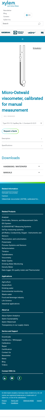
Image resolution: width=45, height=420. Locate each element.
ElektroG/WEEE (28, 401)
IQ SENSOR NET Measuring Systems (16, 226)
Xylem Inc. (7, 20)
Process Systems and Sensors (14, 245)
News (4, 359)
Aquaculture (7, 285)
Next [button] (43, 32)
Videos (4, 365)
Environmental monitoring (12, 291)
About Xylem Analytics (11, 316)
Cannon (5, 196)
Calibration (6, 343)
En (29, 15)
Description (6, 138)
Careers (6, 16)
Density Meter (7, 267)
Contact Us (6, 352)
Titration (5, 251)
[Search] (22, 23)
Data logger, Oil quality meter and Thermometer (21, 270)
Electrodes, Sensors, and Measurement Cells (20, 220)
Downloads (6, 337)
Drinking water (7, 288)
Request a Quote (10, 131)
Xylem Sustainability (10, 319)
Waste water (7, 294)
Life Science (7, 301)
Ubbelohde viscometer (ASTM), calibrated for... (20, 199)
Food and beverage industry (13, 297)
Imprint (39, 401)
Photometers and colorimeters (14, 239)
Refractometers (8, 248)
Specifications (7, 145)
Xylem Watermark (9, 322)
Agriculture (6, 282)
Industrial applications (11, 304)
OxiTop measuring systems (13, 230)
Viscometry (6, 258)
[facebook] (20, 378)
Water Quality (7, 261)
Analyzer (5, 217)
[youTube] (12, 378)
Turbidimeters (7, 254)
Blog (5, 13)
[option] (18, 32)
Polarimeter (6, 242)
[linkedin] (5, 378)
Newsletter (7, 10)
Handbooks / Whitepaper (12, 340)
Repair (4, 346)
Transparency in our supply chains (15, 325)
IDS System (6, 223)
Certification (7, 349)
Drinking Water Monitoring (12, 264)
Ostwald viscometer (10, 193)
